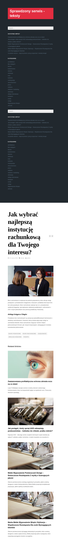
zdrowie (10, 105)
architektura (11, 62)
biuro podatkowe (15, 333)
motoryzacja (11, 80)
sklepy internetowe (13, 94)
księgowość (42, 333)
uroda (9, 98)
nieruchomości (12, 82)
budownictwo (11, 68)
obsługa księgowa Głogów (17, 314)
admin (28, 258)
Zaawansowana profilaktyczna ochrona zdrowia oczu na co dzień (26, 37)
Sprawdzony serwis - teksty (27, 13)
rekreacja (10, 91)
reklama (10, 87)
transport (10, 96)
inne (9, 75)
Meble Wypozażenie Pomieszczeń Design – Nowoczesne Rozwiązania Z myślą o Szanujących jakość (28, 475)
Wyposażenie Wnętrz (14, 103)
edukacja (10, 73)
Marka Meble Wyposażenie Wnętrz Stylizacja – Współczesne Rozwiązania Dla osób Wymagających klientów (29, 524)
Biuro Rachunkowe (29, 333)
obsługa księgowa (15, 336)
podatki (26, 336)
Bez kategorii (11, 64)
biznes (10, 66)
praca (9, 85)
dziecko (10, 71)
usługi (9, 101)
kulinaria (10, 78)
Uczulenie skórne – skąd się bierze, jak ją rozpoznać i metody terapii (27, 53)
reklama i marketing (13, 89)
